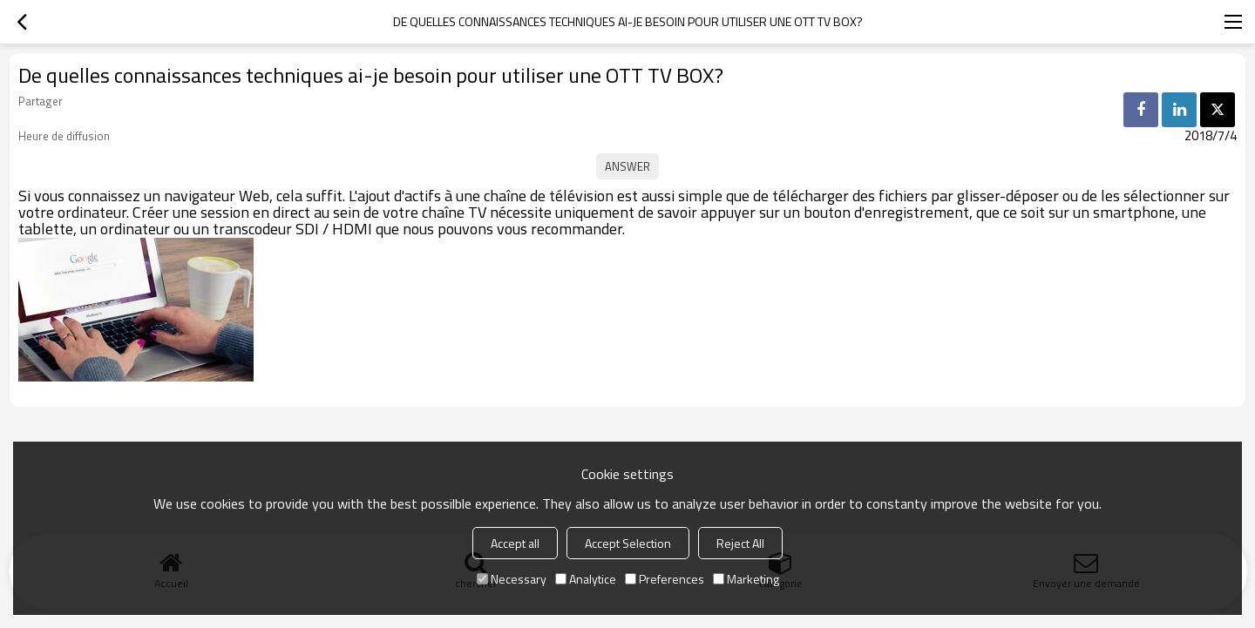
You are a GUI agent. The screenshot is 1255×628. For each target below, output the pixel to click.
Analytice (585, 579)
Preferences (664, 579)
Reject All (740, 543)
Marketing (746, 579)
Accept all (515, 543)
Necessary (511, 579)
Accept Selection (628, 543)
